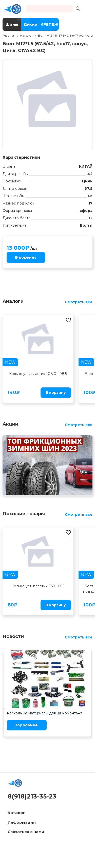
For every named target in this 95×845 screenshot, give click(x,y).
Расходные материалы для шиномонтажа (45, 713)
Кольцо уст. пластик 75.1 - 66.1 (38, 586)
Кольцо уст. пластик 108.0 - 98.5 (38, 373)
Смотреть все (78, 302)
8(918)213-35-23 (32, 796)
